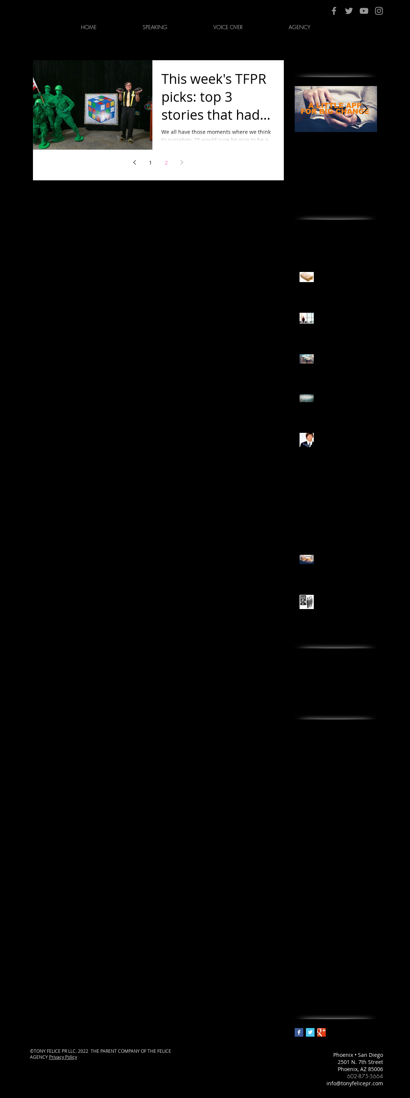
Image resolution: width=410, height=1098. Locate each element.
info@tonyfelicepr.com (355, 1083)
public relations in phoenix (328, 906)
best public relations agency (330, 764)
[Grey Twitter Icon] (349, 11)
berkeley (305, 740)
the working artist (353, 941)
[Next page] (182, 162)
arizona (323, 729)
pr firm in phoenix (317, 859)
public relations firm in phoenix (334, 882)
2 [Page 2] (166, 162)
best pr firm (309, 752)
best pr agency (339, 740)
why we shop (311, 989)
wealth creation (314, 977)
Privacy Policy (63, 1057)
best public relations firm (326, 776)
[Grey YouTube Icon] (364, 11)
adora (302, 729)
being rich (349, 729)
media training (343, 823)
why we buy (353, 977)
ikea (321, 812)
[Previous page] (135, 162)
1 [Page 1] (150, 162)
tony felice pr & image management (336, 965)
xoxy (337, 989)
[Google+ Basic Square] (321, 1032)
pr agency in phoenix (321, 847)
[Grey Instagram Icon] (379, 11)
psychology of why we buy (327, 871)
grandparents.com (345, 800)
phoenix (322, 835)
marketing (307, 823)
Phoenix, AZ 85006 (360, 1069)
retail (301, 918)
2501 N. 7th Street (360, 1061)
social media (310, 930)
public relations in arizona (328, 894)
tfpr (368, 930)
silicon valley (356, 918)
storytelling (345, 930)
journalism (344, 812)
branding (306, 800)
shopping (324, 918)
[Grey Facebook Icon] (334, 11)
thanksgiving (311, 941)
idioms (303, 812)
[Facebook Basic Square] (299, 1032)
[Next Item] (365, 109)
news (301, 835)
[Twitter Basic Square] (310, 1032)
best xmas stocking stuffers (329, 788)
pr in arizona (360, 859)
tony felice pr (311, 953)
